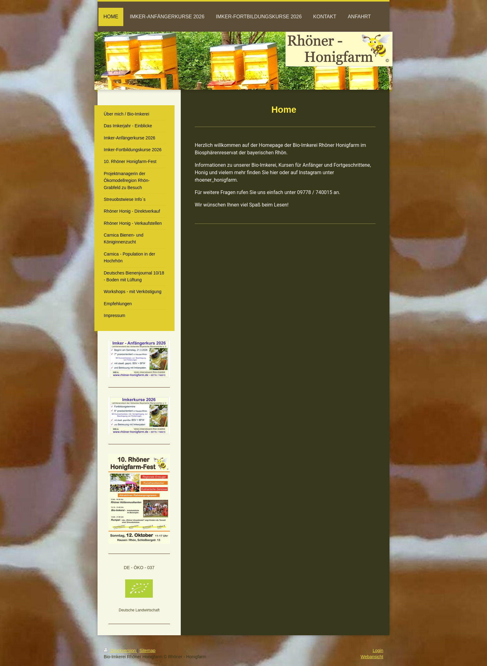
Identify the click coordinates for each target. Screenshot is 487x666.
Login (378, 650)
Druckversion (120, 650)
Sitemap (147, 650)
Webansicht (372, 656)
